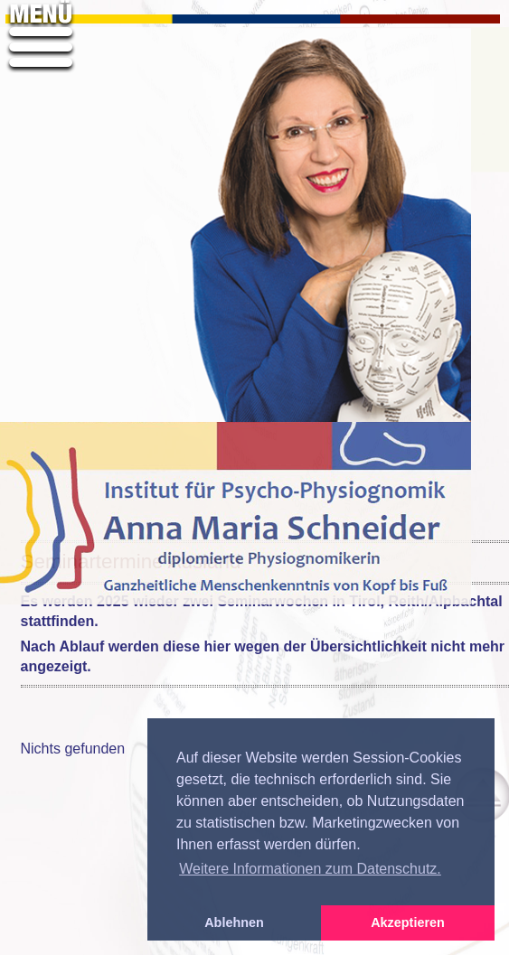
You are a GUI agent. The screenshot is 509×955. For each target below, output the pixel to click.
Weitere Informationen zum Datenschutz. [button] (310, 868)
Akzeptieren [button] (408, 922)
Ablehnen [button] (234, 922)
